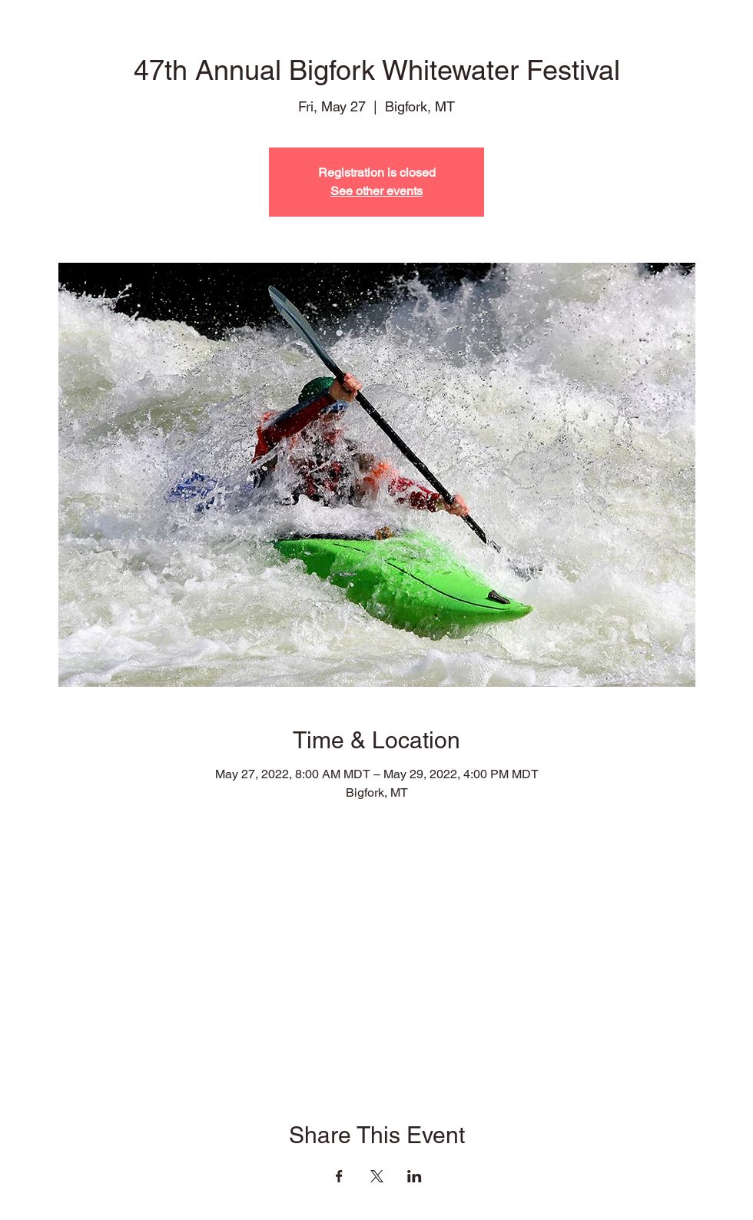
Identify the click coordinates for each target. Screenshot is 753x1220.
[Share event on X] (377, 1176)
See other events (376, 191)
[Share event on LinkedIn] (414, 1176)
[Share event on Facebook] (339, 1176)
